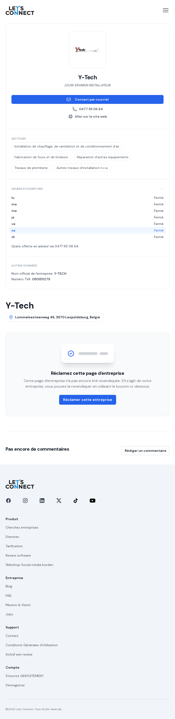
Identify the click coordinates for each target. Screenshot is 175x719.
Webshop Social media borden (29, 565)
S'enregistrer (15, 685)
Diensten (12, 537)
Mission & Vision (18, 605)
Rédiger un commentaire (145, 451)
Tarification (14, 546)
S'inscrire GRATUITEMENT (25, 676)
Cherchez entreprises (22, 527)
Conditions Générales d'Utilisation (32, 645)
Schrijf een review (19, 654)
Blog (9, 586)
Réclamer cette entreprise (87, 399)
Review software (18, 555)
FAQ (8, 595)
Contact (12, 636)
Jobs (9, 614)
